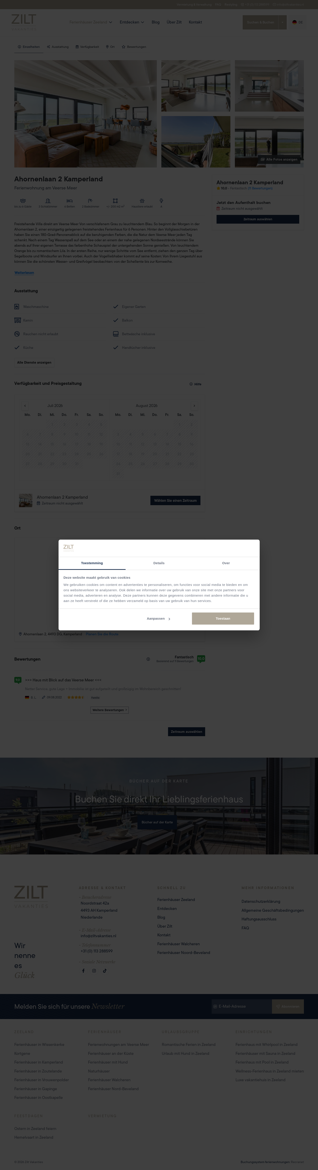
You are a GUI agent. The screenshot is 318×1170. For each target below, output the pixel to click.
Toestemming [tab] (92, 563)
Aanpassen (158, 618)
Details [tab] (159, 563)
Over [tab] (226, 563)
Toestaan (223, 618)
